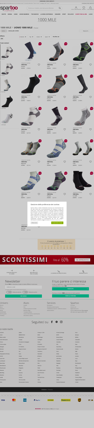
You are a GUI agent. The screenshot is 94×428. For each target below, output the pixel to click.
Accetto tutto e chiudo (57, 222)
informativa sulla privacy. (55, 220)
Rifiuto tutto (34, 222)
